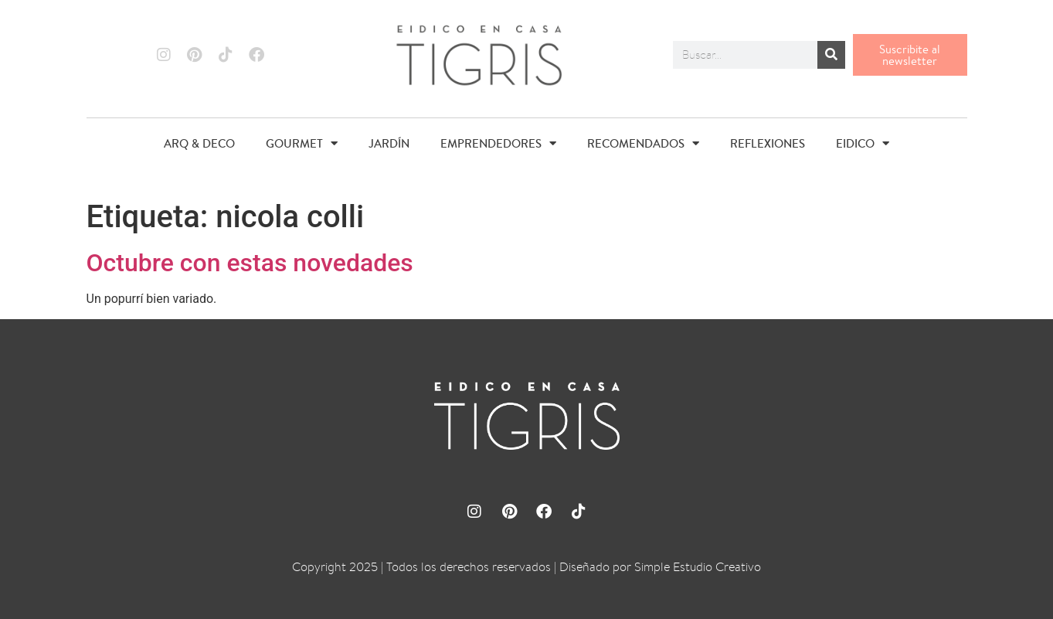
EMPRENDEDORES (498, 143)
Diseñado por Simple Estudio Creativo (660, 567)
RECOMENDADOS (643, 143)
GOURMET (302, 143)
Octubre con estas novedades (250, 262)
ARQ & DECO (199, 143)
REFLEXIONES (767, 143)
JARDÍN (389, 143)
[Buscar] (831, 55)
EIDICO (862, 143)
